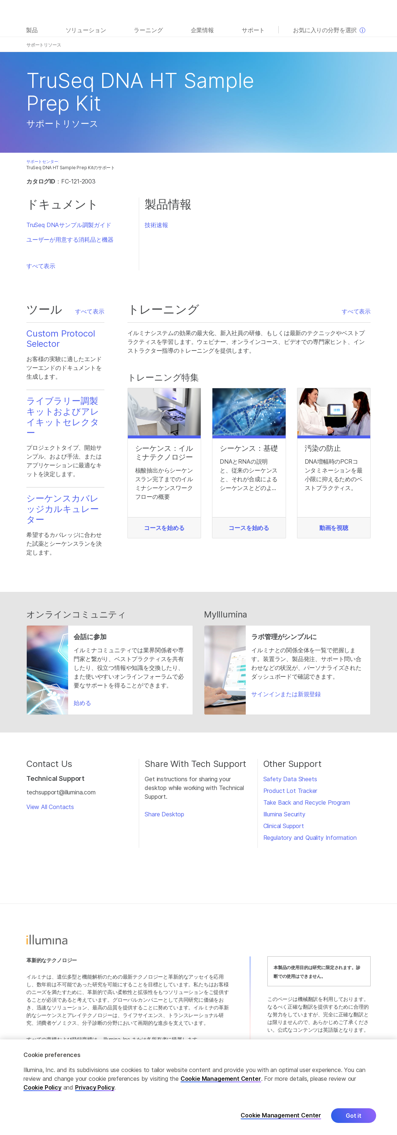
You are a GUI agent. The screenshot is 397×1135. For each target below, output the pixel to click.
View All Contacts (50, 807)
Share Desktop (164, 814)
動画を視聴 (333, 527)
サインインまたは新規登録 (286, 694)
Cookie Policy (42, 1087)
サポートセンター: (42, 161)
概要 (85, 45)
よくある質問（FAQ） (152, 45)
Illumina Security (284, 814)
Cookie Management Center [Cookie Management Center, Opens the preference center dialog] (281, 1115)
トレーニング (287, 45)
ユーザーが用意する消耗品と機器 (69, 239)
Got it (353, 1115)
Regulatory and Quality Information (310, 837)
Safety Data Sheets (290, 779)
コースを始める (164, 527)
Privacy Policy (95, 1087)
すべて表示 (40, 266)
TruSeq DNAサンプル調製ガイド (68, 225)
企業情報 (202, 30)
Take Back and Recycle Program (306, 802)
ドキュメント (110, 45)
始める (82, 702)
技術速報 (156, 225)
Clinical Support (283, 826)
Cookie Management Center (221, 1078)
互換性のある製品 (249, 45)
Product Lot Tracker (290, 790)
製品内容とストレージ (203, 45)
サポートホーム (355, 45)
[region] (198, 1087)
